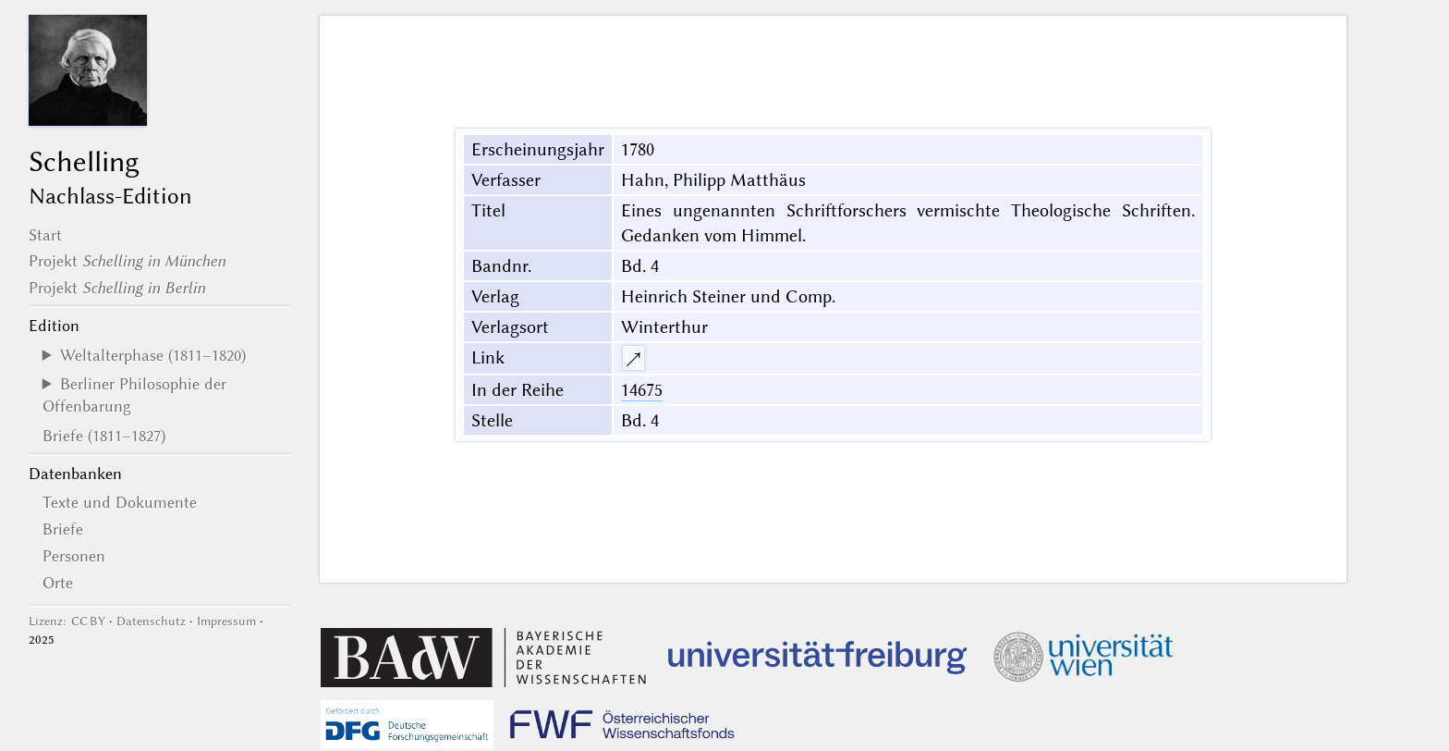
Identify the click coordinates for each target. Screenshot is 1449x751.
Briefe (63, 529)
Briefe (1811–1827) (104, 435)
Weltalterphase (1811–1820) (153, 355)
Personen (74, 556)
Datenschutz (151, 621)
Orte (58, 582)
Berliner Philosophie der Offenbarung (134, 395)
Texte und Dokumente (120, 502)
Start (45, 235)
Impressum (226, 621)
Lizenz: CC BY (67, 621)
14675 (642, 389)
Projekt (127, 261)
